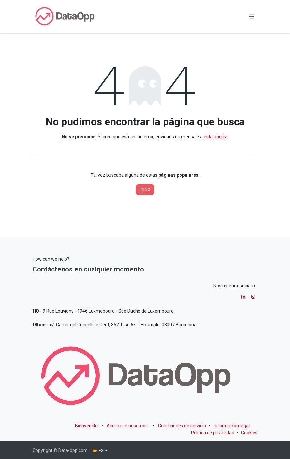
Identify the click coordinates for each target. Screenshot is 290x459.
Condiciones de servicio (182, 425)
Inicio (145, 189)
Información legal (232, 425)
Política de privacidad (212, 432)
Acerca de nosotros (127, 425)
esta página (216, 136)
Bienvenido (86, 425)
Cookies (249, 432)
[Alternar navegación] (252, 16)
